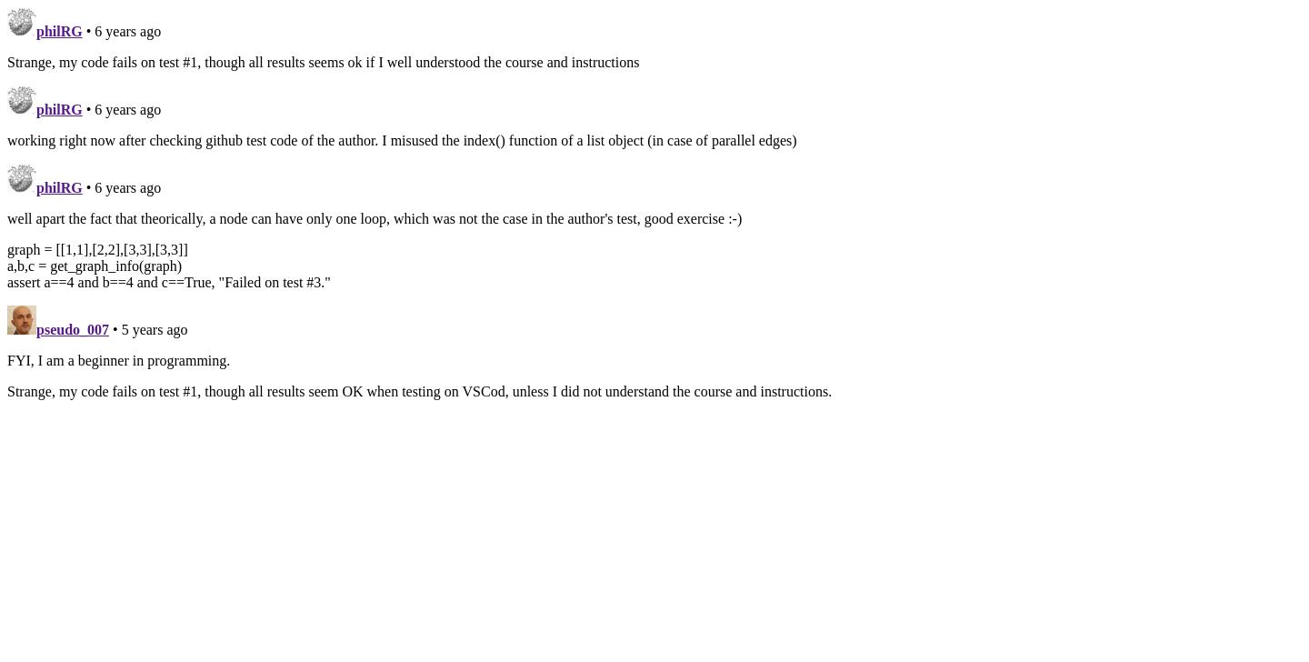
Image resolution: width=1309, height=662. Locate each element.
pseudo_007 (72, 329)
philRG (59, 31)
